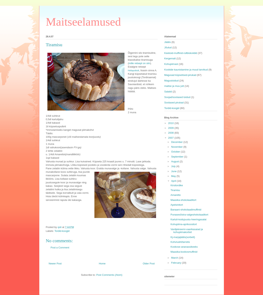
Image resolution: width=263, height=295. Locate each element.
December (177, 142)
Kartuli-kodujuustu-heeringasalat (188, 219)
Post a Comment (60, 247)
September (177, 156)
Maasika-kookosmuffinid (184, 251)
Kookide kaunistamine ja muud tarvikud (186, 69)
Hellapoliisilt (133, 70)
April (174, 180)
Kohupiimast (171, 64)
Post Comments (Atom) (109, 274)
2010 (171, 123)
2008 (171, 132)
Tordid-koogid (62, 231)
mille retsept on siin (139, 63)
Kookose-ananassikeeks (184, 246)
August (175, 161)
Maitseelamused (83, 21)
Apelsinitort (177, 204)
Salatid (168, 91)
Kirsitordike (177, 185)
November (177, 146)
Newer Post (55, 263)
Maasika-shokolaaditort (183, 200)
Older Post (149, 263)
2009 (171, 128)
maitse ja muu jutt (174, 86)
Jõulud (168, 47)
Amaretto (176, 195)
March (175, 257)
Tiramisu (175, 190)
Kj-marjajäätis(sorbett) (183, 237)
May (173, 176)
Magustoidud (171, 80)
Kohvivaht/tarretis (180, 242)
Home (102, 263)
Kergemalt (170, 58)
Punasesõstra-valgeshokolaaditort (189, 214)
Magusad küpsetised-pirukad (180, 75)
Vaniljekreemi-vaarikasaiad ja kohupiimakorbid (187, 231)
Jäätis (167, 42)
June (174, 171)
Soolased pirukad (174, 102)
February (176, 262)
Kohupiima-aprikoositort (184, 224)
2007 (171, 137)
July (173, 166)
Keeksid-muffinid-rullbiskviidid (180, 53)
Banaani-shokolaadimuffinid (186, 209)
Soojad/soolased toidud (177, 97)
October (176, 151)
